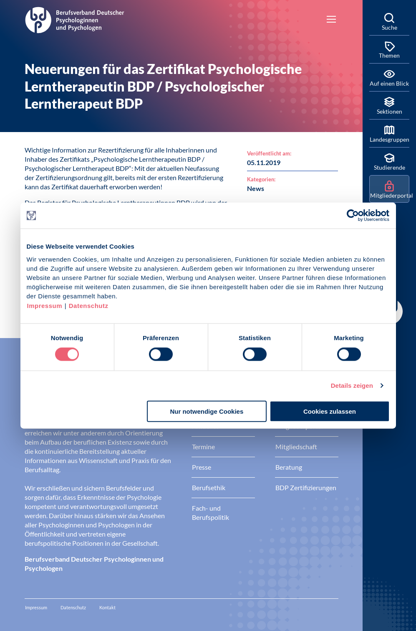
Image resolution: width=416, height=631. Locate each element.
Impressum (45, 305)
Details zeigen (352, 385)
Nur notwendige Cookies (206, 411)
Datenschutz (88, 305)
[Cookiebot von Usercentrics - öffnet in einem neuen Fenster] (353, 215)
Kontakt (107, 607)
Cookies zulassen (329, 411)
